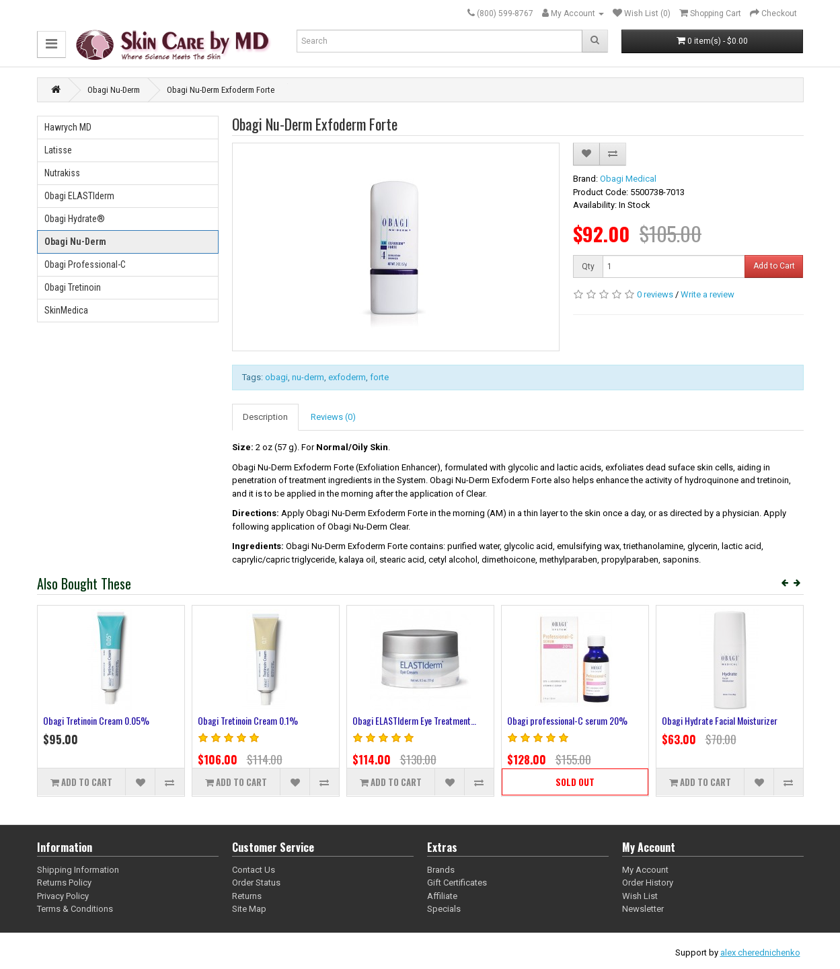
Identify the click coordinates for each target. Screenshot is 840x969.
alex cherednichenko (760, 952)
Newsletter (643, 909)
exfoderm (347, 377)
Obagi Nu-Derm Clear (80, 720)
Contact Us (253, 870)
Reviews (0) (333, 417)
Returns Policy (64, 882)
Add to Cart (774, 266)
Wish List (640, 896)
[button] (51, 44)
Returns (247, 896)
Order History (647, 882)
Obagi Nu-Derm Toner (390, 720)
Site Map (249, 909)
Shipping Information (78, 870)
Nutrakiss (62, 173)
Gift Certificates (457, 882)
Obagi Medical (628, 179)
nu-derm (308, 377)
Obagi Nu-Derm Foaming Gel (557, 720)
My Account (645, 870)
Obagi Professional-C (85, 264)
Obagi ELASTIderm (79, 195)
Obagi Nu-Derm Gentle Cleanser (718, 720)
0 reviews (655, 294)
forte (379, 377)
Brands (441, 870)
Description (265, 417)
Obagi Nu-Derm (113, 90)
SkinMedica (66, 310)
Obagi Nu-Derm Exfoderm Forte (220, 90)
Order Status (256, 882)
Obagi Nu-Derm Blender (240, 720)
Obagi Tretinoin (72, 287)
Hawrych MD (67, 127)
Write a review (707, 294)
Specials (444, 909)
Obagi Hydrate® (74, 218)
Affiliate (442, 896)
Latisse (58, 150)
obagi (276, 377)
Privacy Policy (63, 896)
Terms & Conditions (75, 909)
